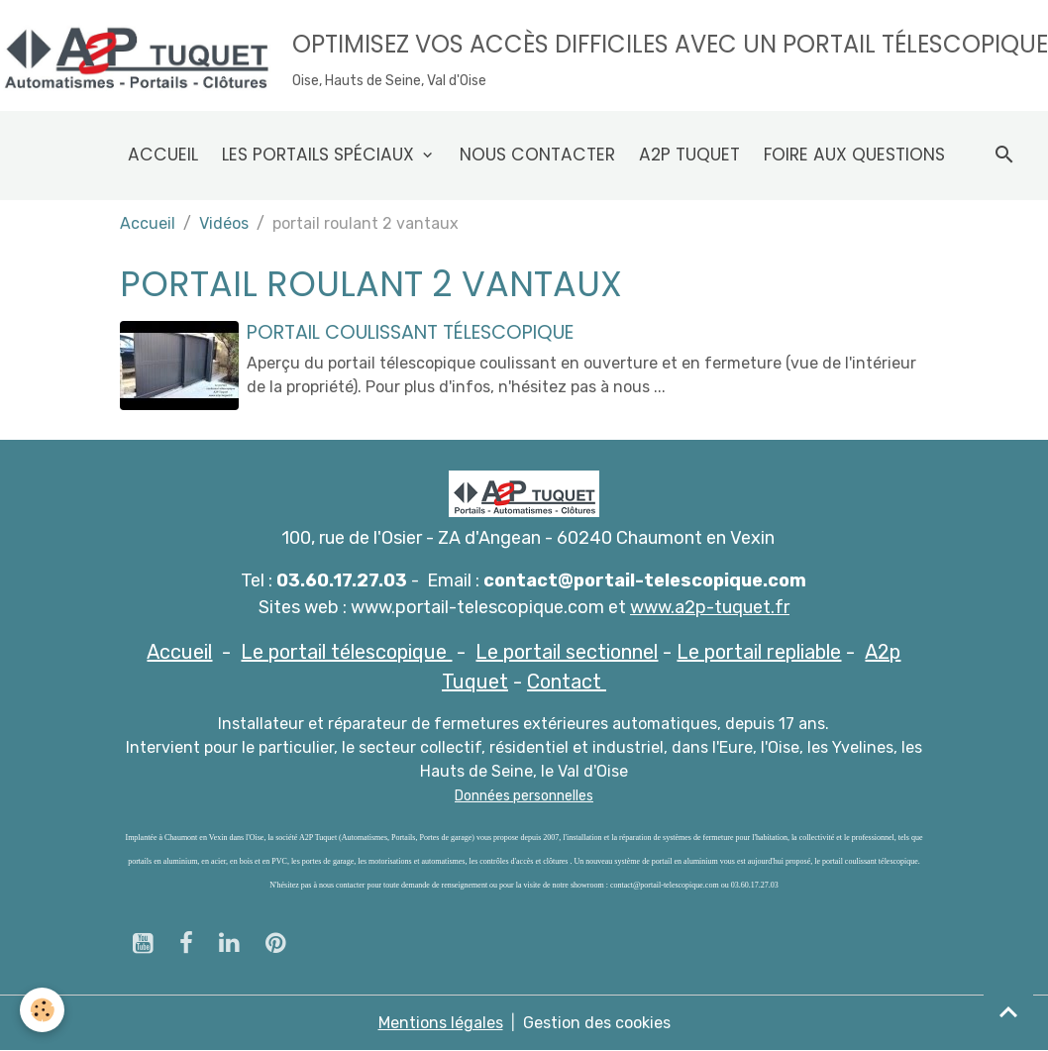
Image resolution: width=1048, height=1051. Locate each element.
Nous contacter (537, 154)
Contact (566, 681)
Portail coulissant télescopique (410, 332)
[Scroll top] (1008, 1011)
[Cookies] (42, 1010)
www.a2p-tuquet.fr (709, 607)
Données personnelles (524, 796)
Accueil (163, 154)
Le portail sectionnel (566, 652)
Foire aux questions (854, 154)
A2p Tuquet (689, 154)
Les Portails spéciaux (320, 154)
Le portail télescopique (346, 652)
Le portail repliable (759, 652)
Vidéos (224, 223)
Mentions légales (440, 1022)
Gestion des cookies (597, 1022)
